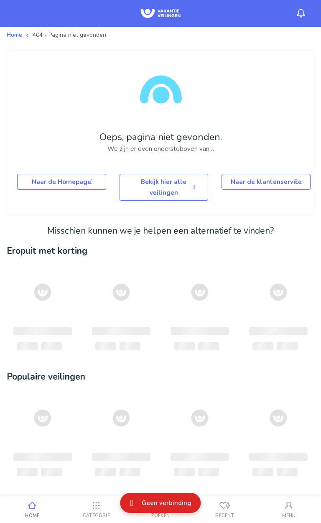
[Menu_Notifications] (301, 13)
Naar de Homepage (63, 182)
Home (14, 35)
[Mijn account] (289, 509)
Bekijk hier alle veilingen (169, 187)
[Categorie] (96, 509)
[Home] (32, 509)
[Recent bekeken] (225, 509)
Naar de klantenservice (266, 182)
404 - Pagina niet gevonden (69, 35)
